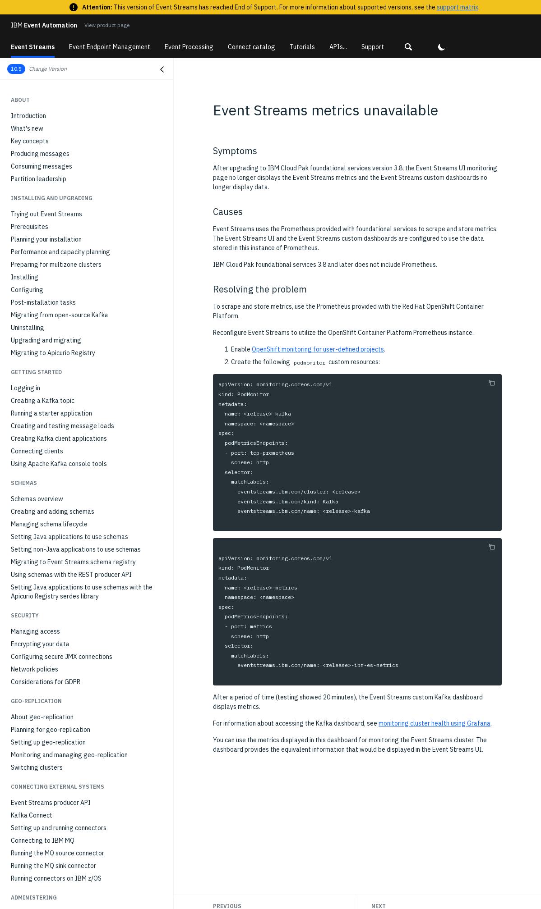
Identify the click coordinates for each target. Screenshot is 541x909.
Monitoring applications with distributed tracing (78, 419)
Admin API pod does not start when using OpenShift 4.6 (88, 896)
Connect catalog (251, 47)
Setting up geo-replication (48, 197)
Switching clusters (37, 223)
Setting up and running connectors (58, 283)
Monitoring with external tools (53, 432)
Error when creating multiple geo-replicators (74, 580)
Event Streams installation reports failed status (78, 849)
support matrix (457, 7)
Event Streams (33, 47)
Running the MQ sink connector (53, 321)
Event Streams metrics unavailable (63, 836)
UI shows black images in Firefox (57, 712)
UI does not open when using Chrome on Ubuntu (77, 662)
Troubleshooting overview (47, 543)
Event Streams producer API (51, 258)
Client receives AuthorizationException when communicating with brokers (73, 772)
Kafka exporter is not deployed (54, 811)
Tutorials (302, 47)
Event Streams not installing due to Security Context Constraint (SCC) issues (85, 729)
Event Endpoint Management (109, 47)
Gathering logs (32, 555)
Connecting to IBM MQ (42, 296)
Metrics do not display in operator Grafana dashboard (86, 883)
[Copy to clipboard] (491, 383)
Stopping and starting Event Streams (63, 507)
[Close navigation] (162, 69)
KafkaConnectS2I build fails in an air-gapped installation (74, 866)
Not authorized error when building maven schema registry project (81, 750)
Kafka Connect (31, 270)
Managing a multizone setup (50, 495)
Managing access (35, 86)
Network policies (34, 124)
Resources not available (45, 568)
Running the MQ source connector (57, 308)
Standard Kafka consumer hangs (56, 615)
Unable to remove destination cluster (63, 674)
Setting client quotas (40, 482)
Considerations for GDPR (45, 137)
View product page (106, 25)
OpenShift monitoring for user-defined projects (318, 349)
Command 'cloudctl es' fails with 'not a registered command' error (80, 631)
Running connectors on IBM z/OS (56, 333)
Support (372, 47)
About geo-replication (42, 172)
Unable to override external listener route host (76, 824)
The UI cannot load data (45, 699)
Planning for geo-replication (50, 185)
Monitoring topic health (43, 394)
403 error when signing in (46, 687)
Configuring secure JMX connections (61, 112)
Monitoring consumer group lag (54, 406)
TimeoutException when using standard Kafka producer (75, 597)
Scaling (21, 470)
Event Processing (189, 47)
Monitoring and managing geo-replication (69, 210)
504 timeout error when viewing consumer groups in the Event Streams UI (88, 794)
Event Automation (44, 25)
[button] (408, 47)
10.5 (16, 68)
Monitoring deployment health (53, 369)
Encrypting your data (40, 99)
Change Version (48, 68)
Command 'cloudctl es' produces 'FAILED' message (82, 649)
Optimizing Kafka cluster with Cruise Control (73, 457)
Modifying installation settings (54, 444)
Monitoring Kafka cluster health (55, 381)
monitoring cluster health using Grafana (434, 723)
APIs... (338, 47)
